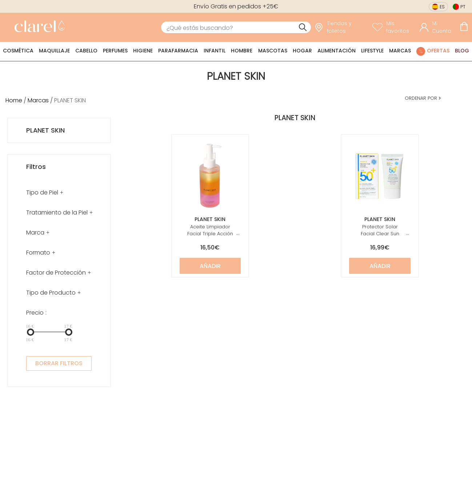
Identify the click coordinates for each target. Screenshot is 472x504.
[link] (37, 27)
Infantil (214, 50)
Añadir (210, 266)
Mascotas (272, 50)
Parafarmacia (178, 50)
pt (462, 7)
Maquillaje (54, 50)
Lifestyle (372, 50)
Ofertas (438, 50)
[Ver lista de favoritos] (394, 27)
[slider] (30, 332)
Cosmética (18, 50)
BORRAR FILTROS (59, 363)
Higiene (143, 50)
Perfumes (115, 50)
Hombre (241, 50)
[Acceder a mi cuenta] (438, 27)
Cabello (86, 50)
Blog (462, 50)
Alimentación (336, 50)
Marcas (400, 50)
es (442, 7)
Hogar (302, 50)
